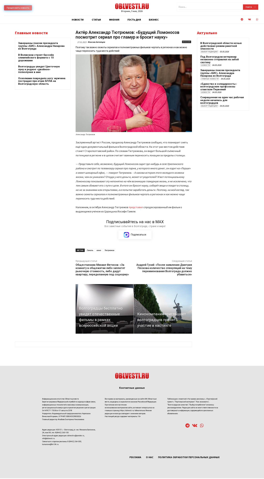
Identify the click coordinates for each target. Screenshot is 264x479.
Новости (205, 65)
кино (98, 250)
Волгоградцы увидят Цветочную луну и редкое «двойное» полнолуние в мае (39, 69)
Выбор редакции (209, 52)
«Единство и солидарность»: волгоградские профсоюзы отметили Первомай (218, 86)
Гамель (90, 250)
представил (136, 207)
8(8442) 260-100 (62, 433)
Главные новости (210, 79)
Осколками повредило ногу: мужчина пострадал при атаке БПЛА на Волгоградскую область (41, 81)
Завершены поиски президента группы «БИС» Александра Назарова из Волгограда (41, 46)
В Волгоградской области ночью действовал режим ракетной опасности (221, 46)
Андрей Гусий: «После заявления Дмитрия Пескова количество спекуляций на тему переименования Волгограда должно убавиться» (164, 270)
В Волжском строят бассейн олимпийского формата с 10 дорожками (36, 57)
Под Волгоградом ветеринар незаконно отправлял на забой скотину (219, 59)
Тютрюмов (109, 250)
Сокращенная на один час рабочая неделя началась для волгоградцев (222, 100)
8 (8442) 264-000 (74, 442)
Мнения (186, 42)
